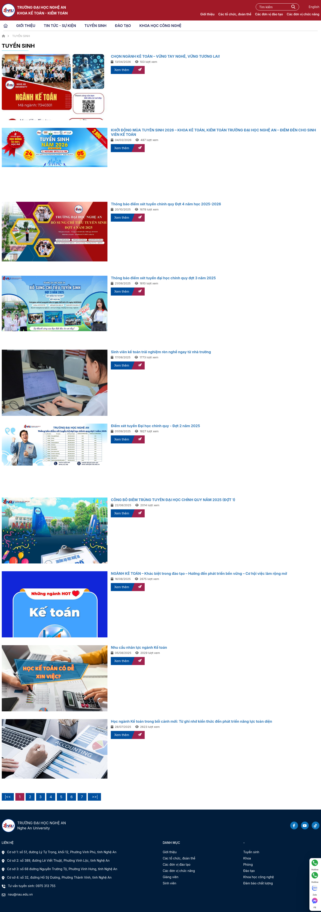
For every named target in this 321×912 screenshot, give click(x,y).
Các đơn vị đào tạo (269, 14)
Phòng (248, 864)
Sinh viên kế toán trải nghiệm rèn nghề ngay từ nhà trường (161, 352)
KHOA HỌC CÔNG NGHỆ (160, 25)
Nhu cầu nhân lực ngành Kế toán (139, 647)
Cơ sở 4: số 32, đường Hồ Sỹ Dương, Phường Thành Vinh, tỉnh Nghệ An (59, 877)
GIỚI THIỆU (25, 25)
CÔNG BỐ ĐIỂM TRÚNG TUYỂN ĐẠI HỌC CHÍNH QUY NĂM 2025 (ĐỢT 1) (173, 500)
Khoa (247, 858)
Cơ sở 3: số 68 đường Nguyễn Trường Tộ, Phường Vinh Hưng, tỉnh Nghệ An (62, 869)
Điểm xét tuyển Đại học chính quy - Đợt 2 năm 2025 (155, 426)
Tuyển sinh (251, 852)
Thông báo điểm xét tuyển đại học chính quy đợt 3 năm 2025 (163, 278)
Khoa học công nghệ (258, 877)
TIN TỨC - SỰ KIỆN (60, 25)
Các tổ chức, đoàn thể (234, 14)
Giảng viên (170, 877)
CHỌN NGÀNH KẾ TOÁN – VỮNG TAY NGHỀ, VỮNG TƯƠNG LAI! (165, 56)
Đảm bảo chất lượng (258, 883)
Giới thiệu (207, 14)
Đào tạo (249, 871)
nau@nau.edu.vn (20, 894)
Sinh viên (169, 883)
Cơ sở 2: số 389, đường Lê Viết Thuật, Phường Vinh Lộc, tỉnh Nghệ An (58, 860)
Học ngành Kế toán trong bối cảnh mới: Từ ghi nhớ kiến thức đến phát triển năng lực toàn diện (191, 721)
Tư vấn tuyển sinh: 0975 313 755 (32, 886)
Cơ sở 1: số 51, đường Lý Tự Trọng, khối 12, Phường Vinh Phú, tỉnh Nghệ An (62, 852)
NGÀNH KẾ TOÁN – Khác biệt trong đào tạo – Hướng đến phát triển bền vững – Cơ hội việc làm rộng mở (199, 573)
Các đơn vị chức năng (303, 14)
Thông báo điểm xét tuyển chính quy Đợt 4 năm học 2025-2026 (166, 204)
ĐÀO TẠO (123, 25)
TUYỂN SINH (95, 25)
